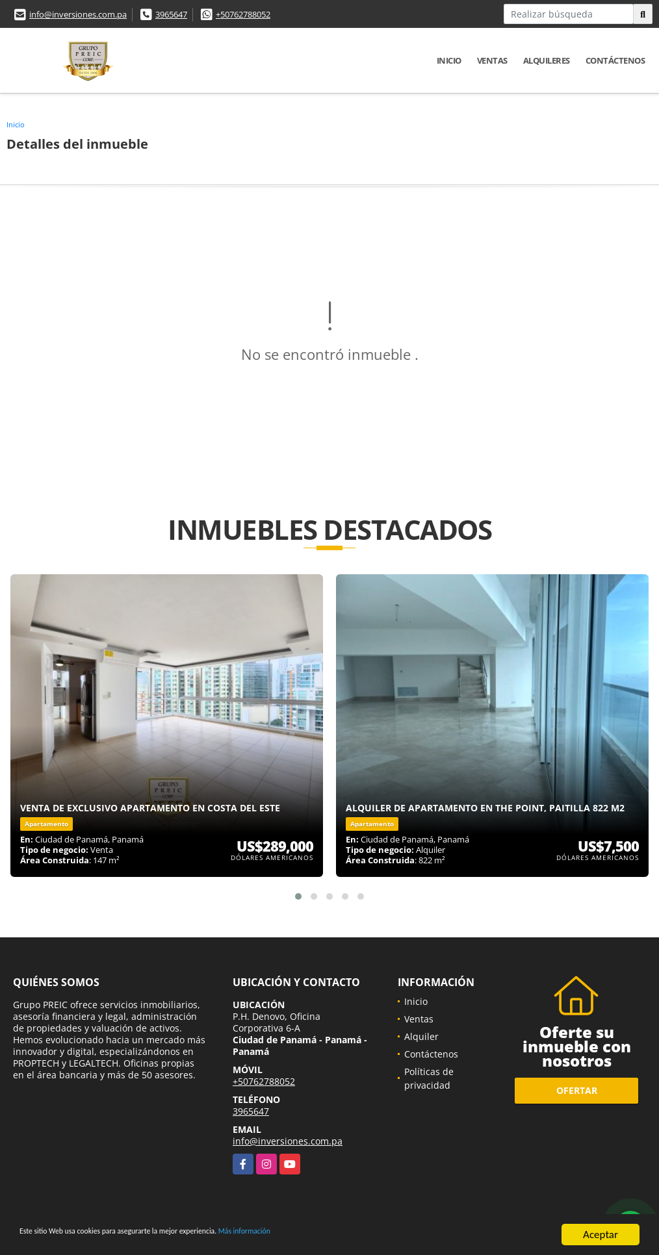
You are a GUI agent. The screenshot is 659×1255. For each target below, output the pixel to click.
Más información (346, 1236)
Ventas (492, 60)
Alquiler (421, 1036)
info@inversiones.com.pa (78, 14)
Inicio (449, 60)
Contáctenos (615, 60)
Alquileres (546, 60)
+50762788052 (243, 14)
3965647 (171, 14)
